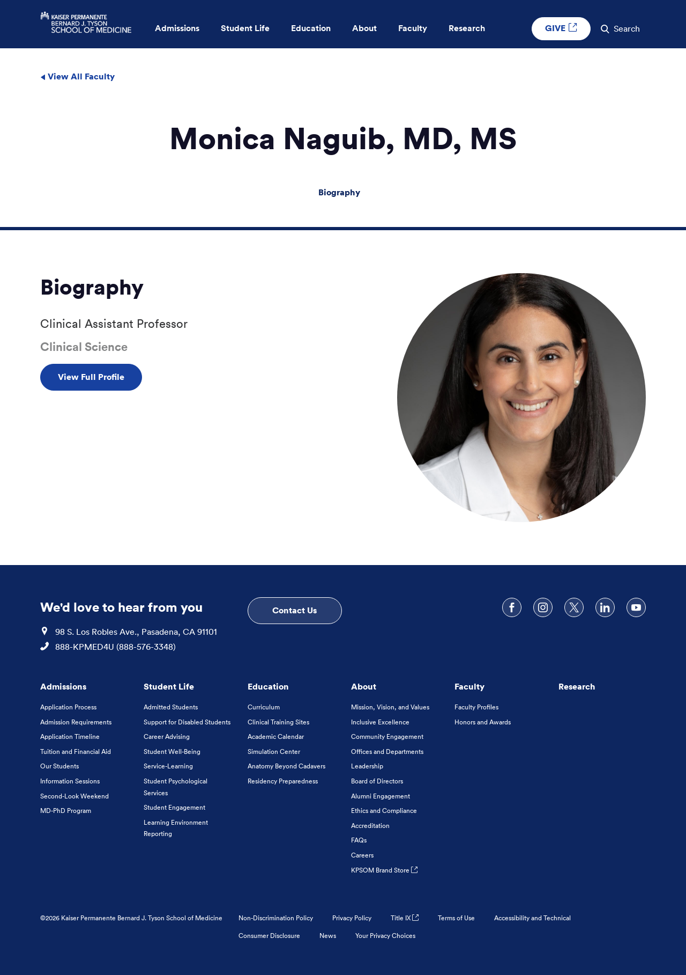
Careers (362, 855)
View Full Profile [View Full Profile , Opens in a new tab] (91, 377)
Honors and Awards (482, 722)
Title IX (405, 917)
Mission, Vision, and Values (390, 707)
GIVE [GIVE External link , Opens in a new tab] (561, 28)
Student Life (169, 686)
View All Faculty (77, 76)
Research (576, 686)
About (363, 686)
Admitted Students (171, 707)
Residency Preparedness (283, 781)
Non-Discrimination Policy (275, 917)
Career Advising (167, 736)
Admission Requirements (75, 722)
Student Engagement (174, 807)
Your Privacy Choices (385, 935)
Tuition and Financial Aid (75, 751)
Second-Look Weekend (74, 796)
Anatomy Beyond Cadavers (286, 766)
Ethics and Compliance (384, 810)
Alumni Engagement (380, 796)
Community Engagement (387, 736)
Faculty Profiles (476, 707)
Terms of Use (456, 917)
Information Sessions (70, 781)
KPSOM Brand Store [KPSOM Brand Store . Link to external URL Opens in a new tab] (384, 870)
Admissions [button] (177, 28)
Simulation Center (274, 751)
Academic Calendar (276, 736)
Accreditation (370, 825)
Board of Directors (377, 781)
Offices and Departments (387, 751)
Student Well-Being (172, 751)
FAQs (359, 840)
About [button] (364, 28)
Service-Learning (168, 766)
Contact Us (294, 610)
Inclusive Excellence (380, 722)
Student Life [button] (245, 28)
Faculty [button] (412, 28)
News (327, 935)
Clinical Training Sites (278, 722)
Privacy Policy (351, 917)
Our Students (59, 766)
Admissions (63, 686)
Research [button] (467, 28)
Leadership (367, 766)
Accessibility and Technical (532, 917)
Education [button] (311, 28)
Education (268, 686)
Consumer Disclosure (269, 935)
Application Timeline (70, 736)
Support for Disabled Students (187, 722)
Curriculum (264, 707)
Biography (339, 192)
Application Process (68, 707)
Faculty (469, 686)
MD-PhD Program (65, 810)
